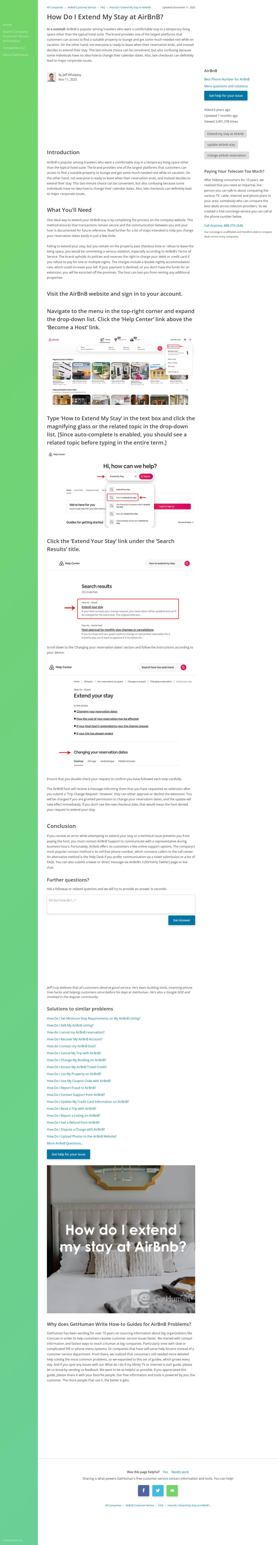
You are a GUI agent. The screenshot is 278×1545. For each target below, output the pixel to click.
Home (7, 25)
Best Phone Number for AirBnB (226, 79)
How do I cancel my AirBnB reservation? (75, 1032)
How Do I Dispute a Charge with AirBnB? (76, 1129)
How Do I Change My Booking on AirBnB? (76, 1060)
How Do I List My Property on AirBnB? (74, 1074)
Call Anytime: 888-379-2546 (223, 225)
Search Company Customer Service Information (16, 36)
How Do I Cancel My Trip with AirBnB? (74, 1053)
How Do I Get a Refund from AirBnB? (73, 1122)
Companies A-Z (14, 48)
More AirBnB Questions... (65, 1143)
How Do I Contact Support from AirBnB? (76, 1095)
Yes (165, 1472)
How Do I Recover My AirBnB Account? (74, 1039)
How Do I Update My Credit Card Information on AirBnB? (88, 1102)
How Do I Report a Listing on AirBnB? (73, 1115)
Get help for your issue (68, 1154)
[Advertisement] (121, 115)
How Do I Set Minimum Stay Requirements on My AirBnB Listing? (93, 1018)
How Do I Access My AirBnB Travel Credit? (77, 1067)
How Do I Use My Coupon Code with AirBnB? (79, 1081)
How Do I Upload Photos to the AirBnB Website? (82, 1136)
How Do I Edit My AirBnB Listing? (70, 1025)
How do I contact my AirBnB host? (71, 1046)
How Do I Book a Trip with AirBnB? (71, 1108)
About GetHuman (16, 55)
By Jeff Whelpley (69, 75)
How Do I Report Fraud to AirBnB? (71, 1088)
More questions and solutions (226, 86)
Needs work (180, 1472)
